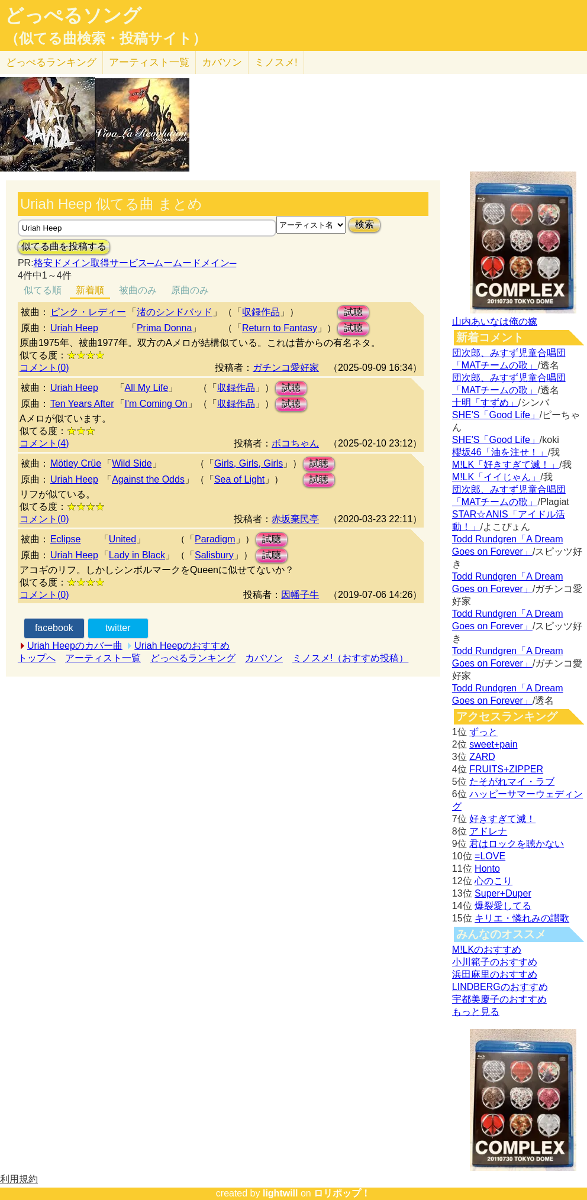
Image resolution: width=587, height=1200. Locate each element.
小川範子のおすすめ (494, 962)
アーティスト (149, 62)
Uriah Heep (74, 328)
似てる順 (43, 290)
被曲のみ (138, 290)
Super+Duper (503, 893)
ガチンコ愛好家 (286, 368)
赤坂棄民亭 (295, 519)
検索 (364, 224)
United (122, 539)
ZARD (482, 757)
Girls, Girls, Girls (248, 463)
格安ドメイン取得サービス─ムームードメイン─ (135, 263)
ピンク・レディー (88, 312)
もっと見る (475, 1012)
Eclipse (65, 539)
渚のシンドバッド (174, 312)
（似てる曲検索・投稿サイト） (106, 38)
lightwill (280, 1193)
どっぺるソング (73, 15)
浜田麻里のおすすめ (494, 974)
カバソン (222, 62)
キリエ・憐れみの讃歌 (522, 918)
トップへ (37, 658)
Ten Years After (82, 404)
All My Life (147, 388)
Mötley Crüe (75, 463)
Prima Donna (164, 328)
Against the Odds (148, 479)
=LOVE (490, 856)
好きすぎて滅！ (502, 819)
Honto (487, 868)
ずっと (483, 732)
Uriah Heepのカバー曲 (74, 646)
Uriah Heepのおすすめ (182, 646)
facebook (54, 628)
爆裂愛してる (503, 906)
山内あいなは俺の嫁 (494, 321)
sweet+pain (493, 744)
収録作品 (261, 312)
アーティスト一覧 (103, 658)
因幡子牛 (300, 595)
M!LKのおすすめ (486, 950)
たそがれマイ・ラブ (511, 782)
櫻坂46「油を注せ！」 (500, 452)
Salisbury (214, 555)
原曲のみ (190, 290)
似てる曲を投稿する (64, 246)
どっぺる (51, 62)
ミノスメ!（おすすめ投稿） (350, 658)
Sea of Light (239, 479)
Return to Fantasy (279, 328)
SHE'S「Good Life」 (496, 415)
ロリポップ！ (342, 1193)
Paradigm (215, 539)
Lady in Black (137, 555)
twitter (118, 628)
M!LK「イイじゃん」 (496, 477)
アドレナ (488, 831)
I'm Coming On (156, 404)
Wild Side (132, 463)
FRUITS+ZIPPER (506, 769)
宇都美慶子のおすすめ (499, 999)
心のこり (493, 881)
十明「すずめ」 (485, 402)
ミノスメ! (276, 62)
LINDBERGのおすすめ (500, 987)
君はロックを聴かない (516, 844)
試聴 (353, 312)
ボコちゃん (295, 443)
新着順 (90, 290)
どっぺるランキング (193, 658)
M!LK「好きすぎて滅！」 (505, 465)
